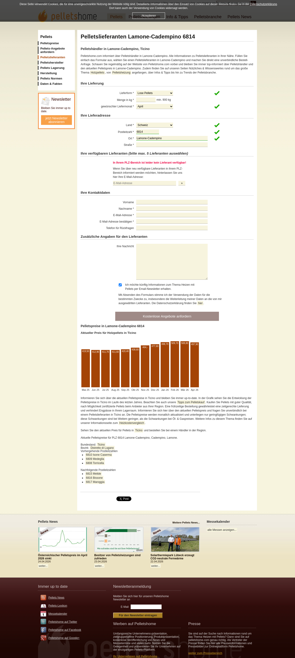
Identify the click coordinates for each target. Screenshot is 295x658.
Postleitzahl (126, 132)
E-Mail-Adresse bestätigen (117, 221)
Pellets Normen (51, 78)
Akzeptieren (148, 15)
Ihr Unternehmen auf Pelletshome (135, 656)
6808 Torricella (95, 463)
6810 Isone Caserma (99, 454)
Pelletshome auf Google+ (64, 638)
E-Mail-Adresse (123, 215)
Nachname (126, 208)
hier (200, 303)
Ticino (138, 430)
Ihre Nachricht (125, 246)
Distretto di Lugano (102, 447)
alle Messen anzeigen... (221, 530)
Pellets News (56, 597)
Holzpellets (97, 72)
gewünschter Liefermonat (117, 106)
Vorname (128, 202)
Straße (129, 145)
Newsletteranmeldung (132, 586)
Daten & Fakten (51, 83)
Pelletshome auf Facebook (64, 630)
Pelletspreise (49, 43)
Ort (131, 138)
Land (130, 125)
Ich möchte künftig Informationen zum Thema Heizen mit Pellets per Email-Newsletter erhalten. (160, 287)
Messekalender (57, 613)
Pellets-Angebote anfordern (52, 50)
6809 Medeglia (95, 459)
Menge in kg (125, 100)
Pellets (46, 37)
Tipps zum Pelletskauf (190, 402)
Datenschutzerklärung (263, 4)
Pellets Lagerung (52, 68)
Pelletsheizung (121, 72)
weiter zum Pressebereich (205, 653)
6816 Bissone (94, 477)
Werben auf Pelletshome (134, 624)
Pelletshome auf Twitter (62, 621)
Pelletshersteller (51, 62)
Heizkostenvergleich (131, 423)
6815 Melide (93, 473)
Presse (194, 624)
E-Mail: (125, 606)
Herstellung (48, 73)
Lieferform (127, 93)
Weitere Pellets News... (186, 522)
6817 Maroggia (95, 482)
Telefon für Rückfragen (120, 228)
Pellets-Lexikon (57, 605)
